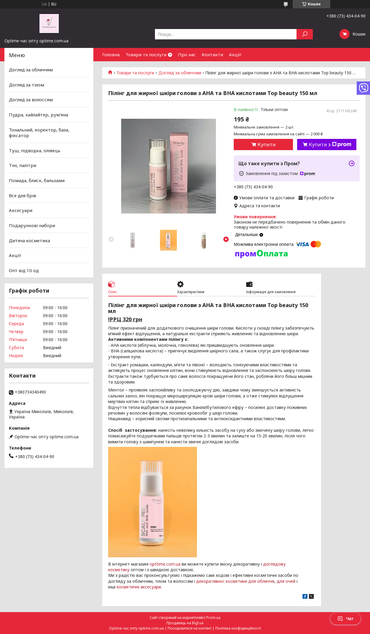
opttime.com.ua (165, 564)
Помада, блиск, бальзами (37, 180)
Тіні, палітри (22, 165)
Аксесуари (20, 210)
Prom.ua (213, 617)
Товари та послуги (146, 54)
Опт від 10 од (24, 270)
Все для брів (22, 195)
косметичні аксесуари (139, 587)
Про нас (187, 54)
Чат (345, 618)
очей (290, 581)
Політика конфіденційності (238, 628)
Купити (266, 144)
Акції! (235, 54)
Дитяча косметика (29, 240)
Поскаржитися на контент (190, 628)
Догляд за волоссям (31, 99)
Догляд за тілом (26, 85)
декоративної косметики (221, 581)
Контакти (212, 54)
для (280, 581)
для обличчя (261, 581)
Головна (111, 54)
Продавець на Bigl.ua (185, 622)
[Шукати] (305, 34)
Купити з (330, 144)
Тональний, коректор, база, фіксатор (39, 132)
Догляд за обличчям (179, 73)
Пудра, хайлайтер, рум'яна (38, 115)
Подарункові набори (32, 225)
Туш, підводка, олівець (34, 150)
